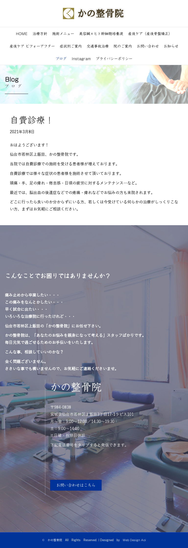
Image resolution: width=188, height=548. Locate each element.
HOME (22, 33)
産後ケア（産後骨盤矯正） (150, 33)
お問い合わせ (148, 46)
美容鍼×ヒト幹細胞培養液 (101, 33)
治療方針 (40, 33)
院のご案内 (123, 46)
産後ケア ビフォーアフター (32, 46)
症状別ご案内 (71, 46)
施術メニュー (63, 33)
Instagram (81, 58)
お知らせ (171, 46)
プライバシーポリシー (114, 58)
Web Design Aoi (134, 540)
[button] (76, 485)
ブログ (61, 58)
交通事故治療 (98, 46)
